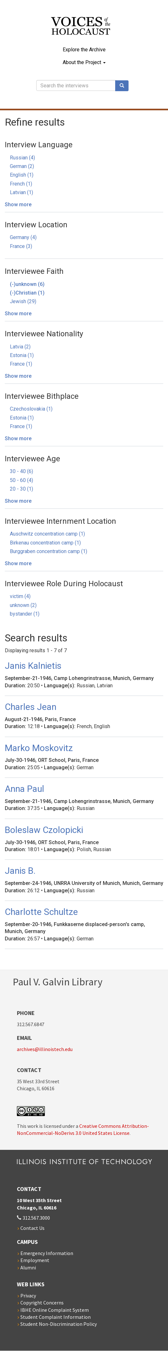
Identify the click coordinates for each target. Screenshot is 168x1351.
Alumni (28, 1267)
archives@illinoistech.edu (45, 1049)
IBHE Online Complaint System (54, 1310)
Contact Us (32, 1228)
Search (124, 85)
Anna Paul (24, 789)
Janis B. (20, 870)
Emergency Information (46, 1253)
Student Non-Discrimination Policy (58, 1324)
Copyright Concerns (42, 1302)
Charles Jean (30, 707)
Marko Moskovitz (39, 748)
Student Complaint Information (55, 1317)
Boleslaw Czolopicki (44, 830)
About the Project (84, 62)
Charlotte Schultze (41, 912)
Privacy (28, 1295)
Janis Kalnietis (33, 666)
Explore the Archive (84, 50)
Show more (18, 204)
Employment (34, 1260)
